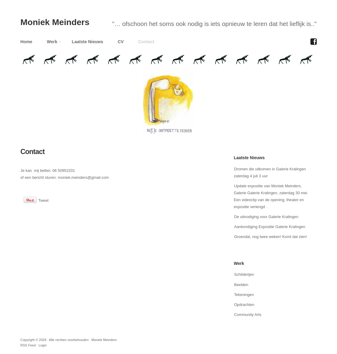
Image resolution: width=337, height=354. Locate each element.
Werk (51, 43)
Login (42, 345)
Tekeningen (244, 294)
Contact (146, 41)
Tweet (43, 200)
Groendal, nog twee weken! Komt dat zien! (270, 236)
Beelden (241, 284)
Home (27, 41)
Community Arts (247, 314)
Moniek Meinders (55, 22)
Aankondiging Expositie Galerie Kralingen (269, 226)
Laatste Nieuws (87, 41)
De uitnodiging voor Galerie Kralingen (266, 216)
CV (121, 41)
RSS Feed (28, 345)
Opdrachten (244, 304)
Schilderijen (244, 274)
